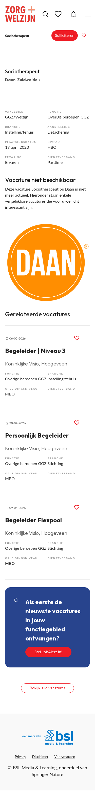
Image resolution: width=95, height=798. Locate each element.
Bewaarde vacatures (59, 14)
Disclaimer (40, 756)
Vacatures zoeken (45, 14)
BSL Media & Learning (34, 767)
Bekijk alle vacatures (47, 687)
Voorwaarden (64, 756)
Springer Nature (47, 774)
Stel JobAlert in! (48, 651)
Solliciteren (64, 35)
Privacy (20, 756)
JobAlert (73, 14)
